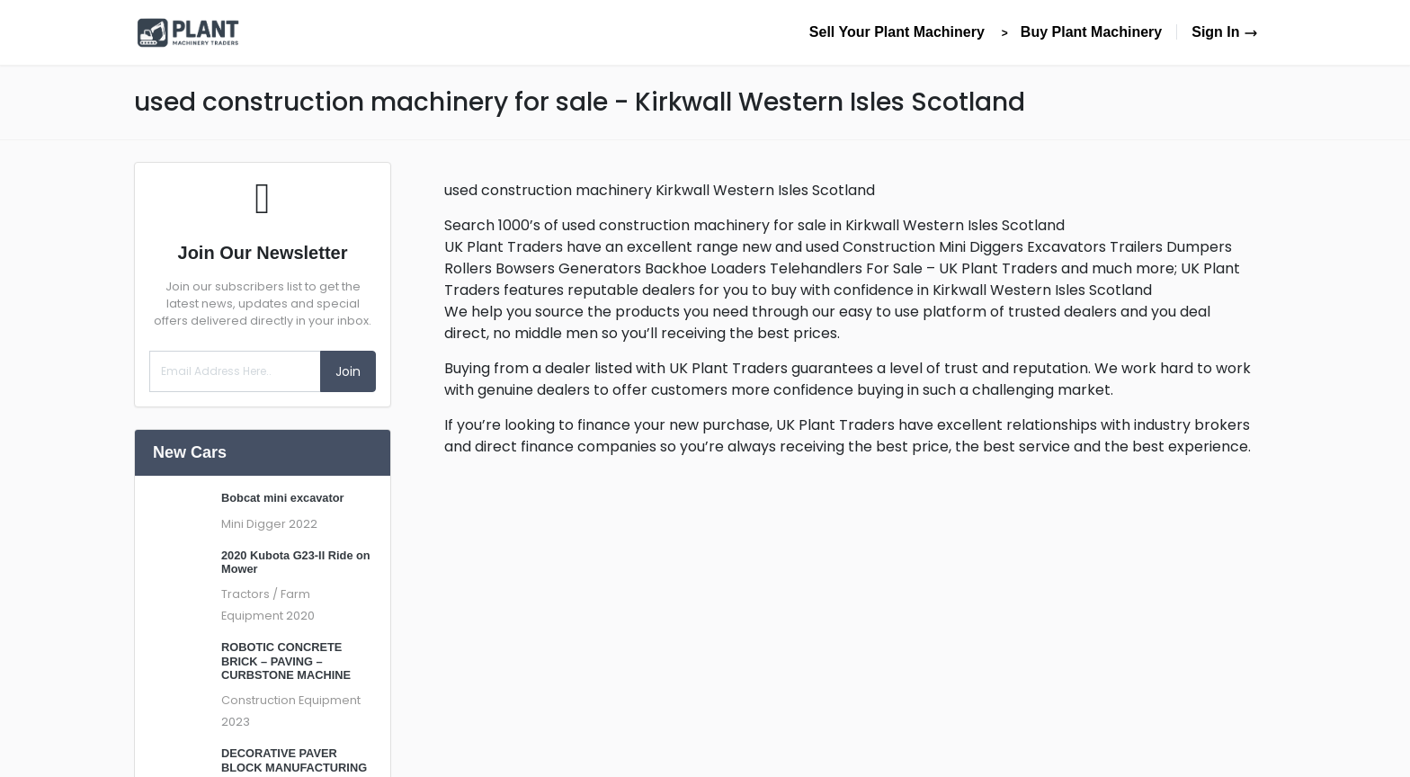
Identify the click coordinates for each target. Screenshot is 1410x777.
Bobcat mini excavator (282, 498)
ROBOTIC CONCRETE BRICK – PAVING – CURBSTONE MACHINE (286, 661)
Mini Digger (253, 523)
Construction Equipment (291, 700)
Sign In (1224, 32)
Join (348, 371)
